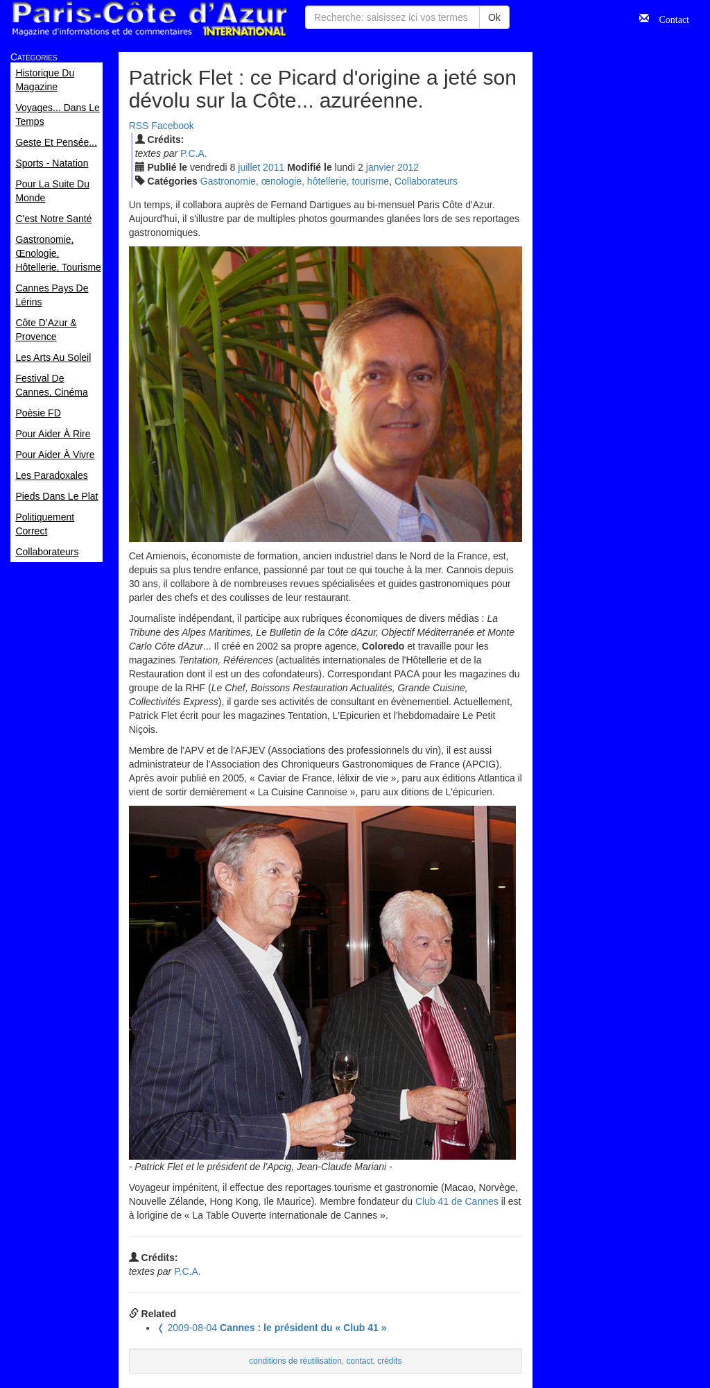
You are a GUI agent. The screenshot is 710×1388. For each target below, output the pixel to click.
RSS (139, 125)
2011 (273, 167)
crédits (389, 1361)
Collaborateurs (426, 181)
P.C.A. (193, 153)
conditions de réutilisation (295, 1361)
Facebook (172, 125)
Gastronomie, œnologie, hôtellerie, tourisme (294, 181)
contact (359, 1361)
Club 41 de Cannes (457, 1201)
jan (380, 167)
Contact (669, 18)
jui (249, 167)
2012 (408, 167)
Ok (494, 17)
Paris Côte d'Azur (149, 19)
